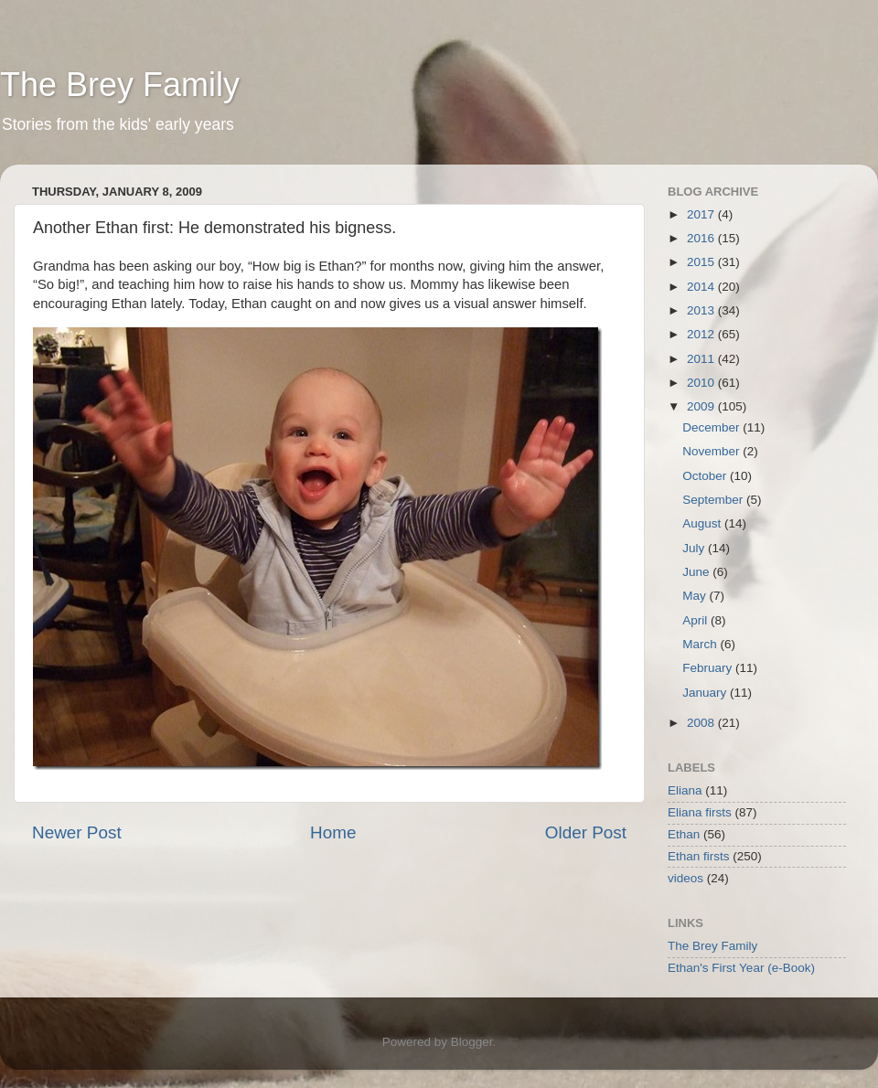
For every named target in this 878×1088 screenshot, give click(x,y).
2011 (702, 359)
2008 (702, 723)
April (696, 620)
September (714, 500)
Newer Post (77, 832)
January (706, 692)
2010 (702, 382)
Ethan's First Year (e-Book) (741, 968)
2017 (702, 214)
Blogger (472, 1042)
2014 (702, 286)
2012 (702, 334)
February (708, 668)
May (695, 596)
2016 (702, 238)
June (697, 572)
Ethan (684, 834)
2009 (702, 406)
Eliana (685, 790)
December (712, 427)
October (706, 476)
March (701, 644)
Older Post (585, 832)
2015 (702, 262)
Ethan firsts (699, 856)
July (695, 548)
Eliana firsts (700, 812)
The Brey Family (120, 84)
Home (333, 832)
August (703, 523)
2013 (702, 310)
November (712, 451)
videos (685, 878)
